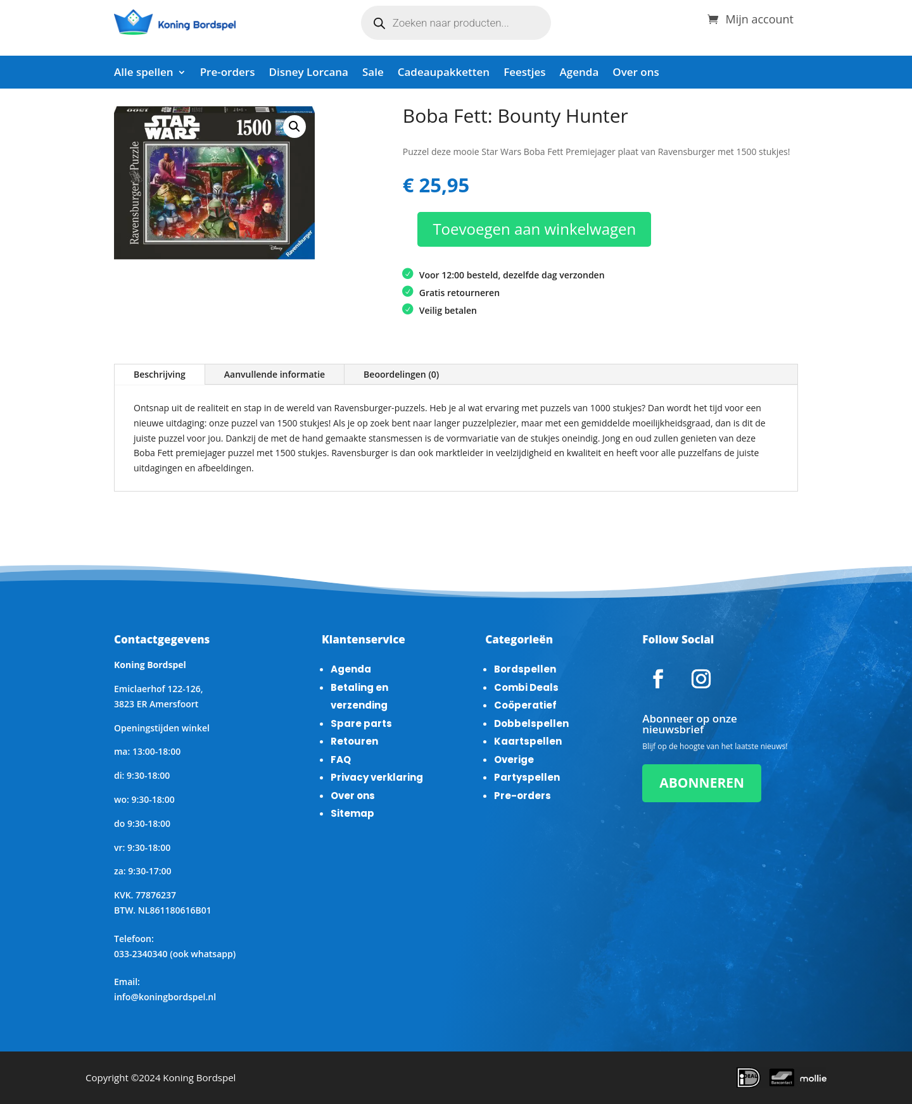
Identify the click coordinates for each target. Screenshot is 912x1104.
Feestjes (524, 73)
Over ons (635, 73)
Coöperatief (525, 705)
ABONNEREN (701, 782)
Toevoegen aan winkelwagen (534, 228)
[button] (294, 126)
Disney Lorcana (308, 73)
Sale (373, 73)
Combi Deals (526, 687)
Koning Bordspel (199, 1077)
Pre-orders (227, 73)
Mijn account (759, 17)
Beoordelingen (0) (401, 374)
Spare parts (361, 723)
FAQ (341, 759)
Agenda (579, 73)
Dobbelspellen (531, 723)
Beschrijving (160, 374)
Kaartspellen (528, 741)
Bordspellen (525, 669)
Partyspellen (527, 777)
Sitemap (352, 813)
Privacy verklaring (377, 777)
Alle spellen (144, 73)
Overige (514, 759)
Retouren (354, 741)
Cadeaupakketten (444, 73)
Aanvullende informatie (274, 374)
